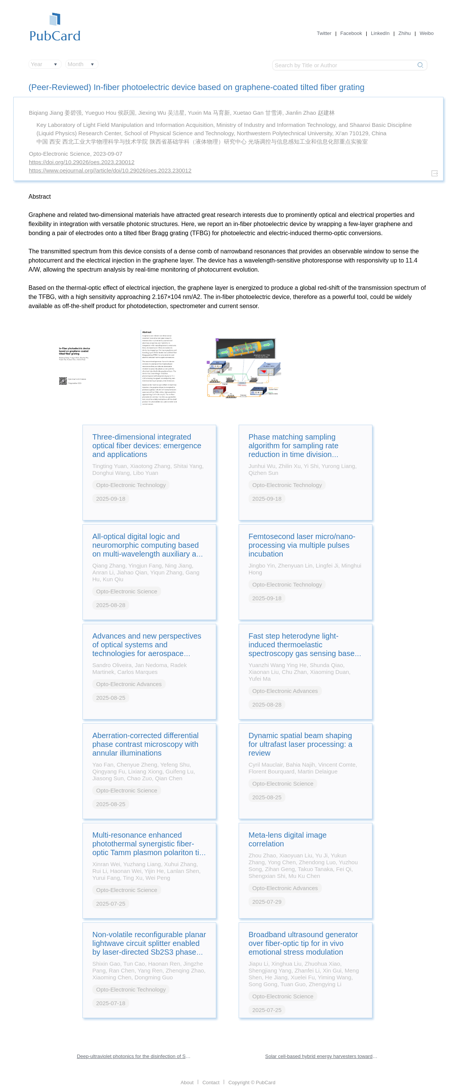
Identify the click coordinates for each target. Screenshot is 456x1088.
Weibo (427, 33)
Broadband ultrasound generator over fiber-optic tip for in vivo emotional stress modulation (303, 943)
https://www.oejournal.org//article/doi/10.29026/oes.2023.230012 (110, 170)
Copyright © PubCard (252, 1082)
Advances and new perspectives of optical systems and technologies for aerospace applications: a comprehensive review (146, 653)
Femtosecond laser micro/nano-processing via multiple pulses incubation (302, 545)
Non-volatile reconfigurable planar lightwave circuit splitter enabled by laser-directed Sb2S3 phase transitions (149, 947)
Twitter (324, 33)
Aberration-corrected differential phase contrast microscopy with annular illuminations (145, 744)
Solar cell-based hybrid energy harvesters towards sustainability (322, 1056)
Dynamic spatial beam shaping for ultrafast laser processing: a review (300, 744)
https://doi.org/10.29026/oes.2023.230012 (82, 162)
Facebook (351, 33)
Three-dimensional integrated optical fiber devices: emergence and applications (146, 446)
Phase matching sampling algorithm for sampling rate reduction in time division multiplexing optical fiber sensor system (302, 454)
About (186, 1082)
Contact (211, 1082)
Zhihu (405, 33)
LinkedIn (380, 33)
